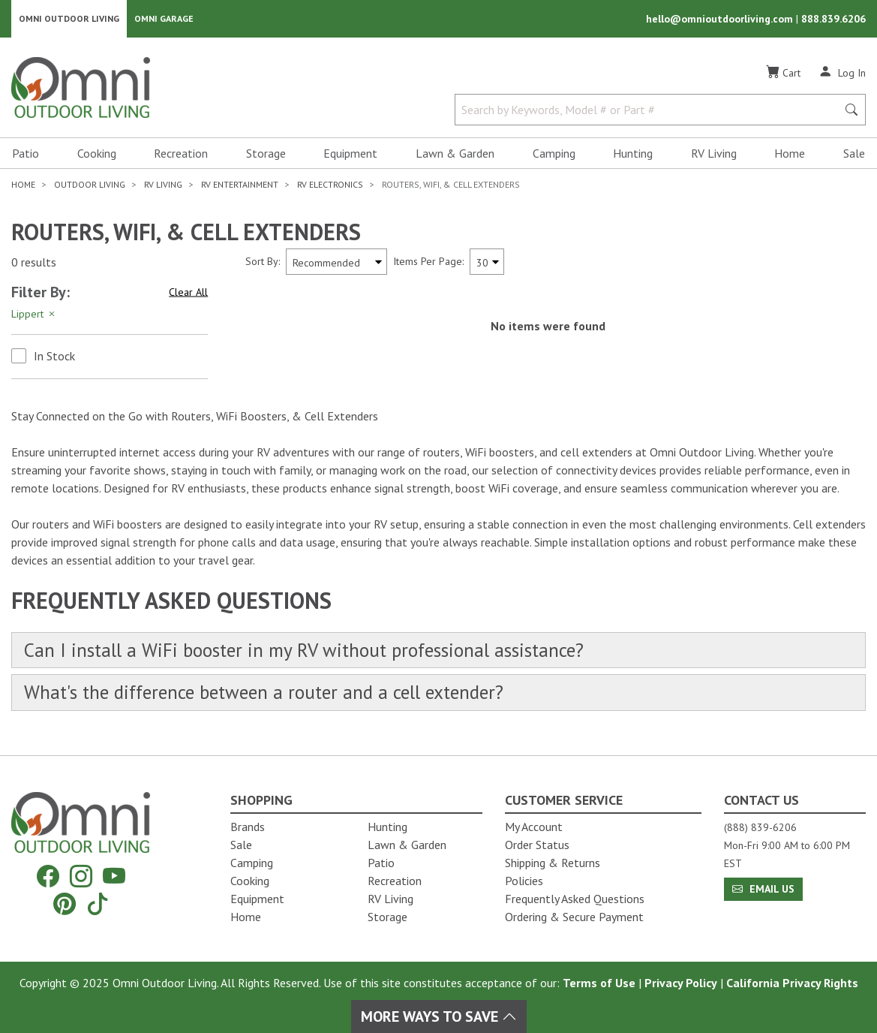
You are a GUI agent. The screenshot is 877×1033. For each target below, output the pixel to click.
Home (789, 154)
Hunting (633, 154)
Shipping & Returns (552, 862)
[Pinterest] (64, 903)
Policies (524, 880)
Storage (266, 154)
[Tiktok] (97, 903)
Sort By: (262, 263)
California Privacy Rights (792, 982)
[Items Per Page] (487, 263)
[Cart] (783, 74)
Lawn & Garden (455, 154)
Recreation (181, 154)
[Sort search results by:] (336, 263)
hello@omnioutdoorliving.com (721, 19)
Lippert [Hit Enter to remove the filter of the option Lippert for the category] (34, 315)
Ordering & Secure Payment (574, 916)
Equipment (350, 154)
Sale (854, 154)
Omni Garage (164, 19)
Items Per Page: (428, 263)
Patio (25, 154)
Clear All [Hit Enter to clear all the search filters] (188, 293)
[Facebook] (48, 876)
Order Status (537, 844)
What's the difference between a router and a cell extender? (272, 694)
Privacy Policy (680, 982)
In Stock (54, 357)
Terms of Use (599, 982)
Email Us (763, 889)
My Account (534, 826)
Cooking (96, 154)
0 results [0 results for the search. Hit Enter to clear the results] (33, 263)
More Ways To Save (439, 1016)
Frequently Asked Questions (574, 898)
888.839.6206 (833, 19)
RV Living (714, 154)
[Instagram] (81, 876)
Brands (247, 826)
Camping (554, 154)
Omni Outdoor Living (69, 19)
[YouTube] (114, 876)
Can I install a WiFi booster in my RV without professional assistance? (309, 652)
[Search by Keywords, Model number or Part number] (650, 111)
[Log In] (842, 73)
